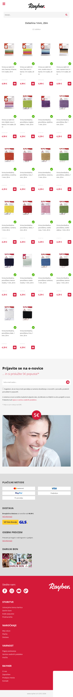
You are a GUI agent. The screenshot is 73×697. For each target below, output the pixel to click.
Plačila (4, 634)
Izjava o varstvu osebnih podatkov (24, 400)
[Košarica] (67, 4)
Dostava (5, 637)
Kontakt (5, 681)
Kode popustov (8, 614)
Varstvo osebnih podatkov (12, 654)
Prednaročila (7, 617)
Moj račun (6, 631)
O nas (4, 671)
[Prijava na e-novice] (68, 382)
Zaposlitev (6, 674)
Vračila (5, 657)
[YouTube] (18, 591)
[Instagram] (11, 591)
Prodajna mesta (8, 678)
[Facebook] (4, 591)
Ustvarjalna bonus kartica (12, 607)
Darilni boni (7, 610)
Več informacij (7, 517)
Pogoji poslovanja (9, 651)
